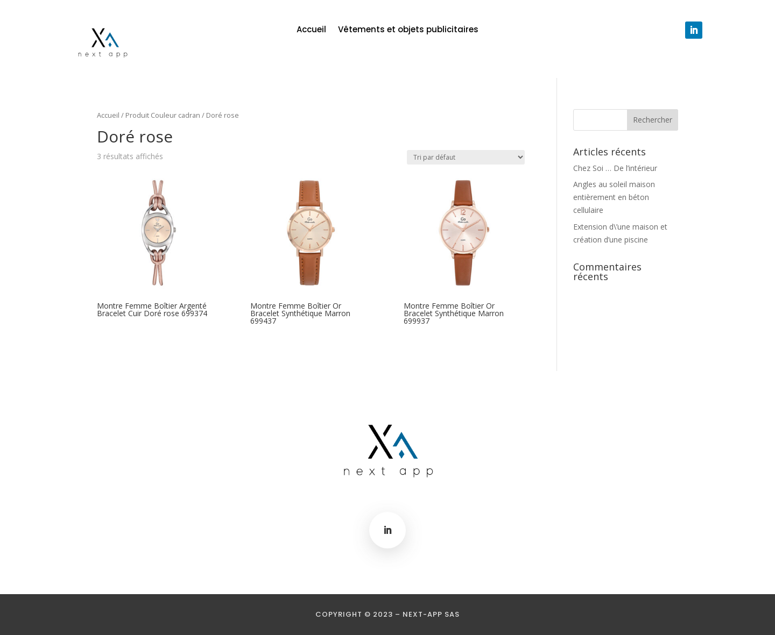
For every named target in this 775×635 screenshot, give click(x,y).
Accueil (311, 30)
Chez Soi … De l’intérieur (615, 168)
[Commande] (466, 157)
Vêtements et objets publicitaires (408, 30)
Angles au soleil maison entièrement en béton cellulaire (614, 197)
